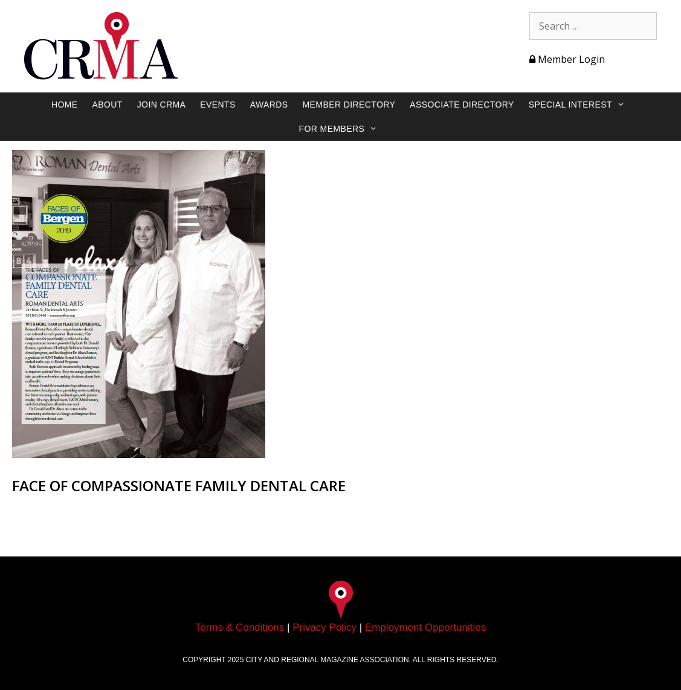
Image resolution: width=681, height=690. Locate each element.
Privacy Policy (324, 627)
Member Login (567, 59)
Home (64, 104)
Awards (269, 104)
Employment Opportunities (425, 627)
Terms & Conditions (239, 627)
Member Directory (349, 104)
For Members (344, 129)
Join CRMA (161, 104)
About (107, 104)
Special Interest (583, 104)
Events (217, 104)
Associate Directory (462, 104)
